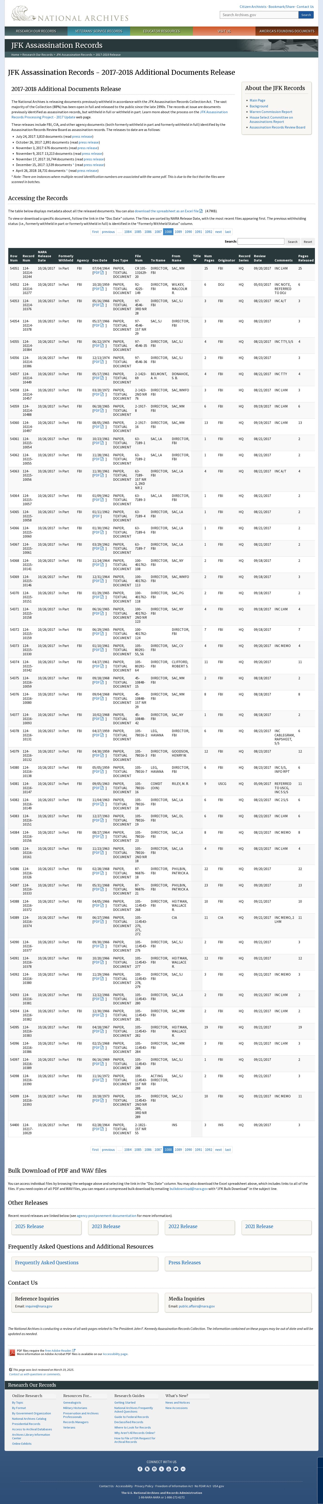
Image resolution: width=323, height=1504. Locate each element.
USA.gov (218, 1486)
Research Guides (129, 1395)
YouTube (168, 1469)
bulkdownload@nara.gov (189, 1188)
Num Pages (209, 258)
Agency (83, 260)
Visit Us (224, 31)
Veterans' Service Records (98, 31)
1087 (158, 231)
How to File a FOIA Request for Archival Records (134, 1440)
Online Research (27, 1395)
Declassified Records (128, 1422)
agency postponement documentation (106, 1215)
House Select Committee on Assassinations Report (271, 119)
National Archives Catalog (29, 1419)
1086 (148, 231)
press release (82, 136)
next (218, 231)
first (95, 231)
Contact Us (305, 6)
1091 (198, 231)
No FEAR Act (203, 1486)
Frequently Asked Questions (47, 1262)
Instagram (154, 1469)
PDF (97, 272)
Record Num (28, 258)
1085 (138, 231)
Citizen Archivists (253, 6)
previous (108, 231)
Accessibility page (115, 1354)
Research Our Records (36, 31)
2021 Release (259, 1226)
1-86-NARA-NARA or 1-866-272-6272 (162, 1497)
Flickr (183, 1469)
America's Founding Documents (287, 31)
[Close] (318, 1462)
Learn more (283, 1496)
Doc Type (120, 260)
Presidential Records (26, 1424)
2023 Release (106, 1226)
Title (197, 258)
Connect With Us (162, 1462)
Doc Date (99, 260)
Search (306, 15)
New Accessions (177, 1408)
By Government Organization (31, 1413)
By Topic (17, 1402)
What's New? (177, 1395)
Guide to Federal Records (131, 1417)
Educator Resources (161, 31)
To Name (158, 260)
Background (259, 106)
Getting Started (124, 1402)
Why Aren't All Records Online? (134, 1433)
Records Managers (76, 1422)
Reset (308, 242)
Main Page (257, 100)
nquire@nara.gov (39, 1306)
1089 (178, 231)
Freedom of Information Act (174, 1486)
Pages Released (306, 258)
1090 (188, 231)
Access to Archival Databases (32, 1429)
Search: (231, 241)
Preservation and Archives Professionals (81, 1415)
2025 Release (29, 1226)
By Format (19, 1408)
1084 (127, 231)
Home (15, 55)
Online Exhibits (22, 1444)
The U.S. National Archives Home (69, 13)
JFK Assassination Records (74, 55)
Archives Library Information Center (31, 1436)
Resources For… (77, 1395)
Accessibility (124, 1486)
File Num (139, 258)
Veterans (69, 1427)
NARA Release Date (44, 256)
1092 (208, 231)
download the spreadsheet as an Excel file (167, 211)
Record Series (244, 258)
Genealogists (72, 1402)
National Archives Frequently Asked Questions (133, 1409)
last (228, 231)
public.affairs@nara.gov (197, 1306)
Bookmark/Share (281, 6)
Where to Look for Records (132, 1427)
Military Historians (75, 1408)
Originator (226, 260)
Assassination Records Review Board (277, 127)
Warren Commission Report (271, 111)
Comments (284, 260)
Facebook (140, 1469)
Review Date (260, 258)
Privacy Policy (144, 1486)
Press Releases (184, 1262)
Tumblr (161, 1469)
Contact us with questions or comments (34, 1374)
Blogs (176, 1469)
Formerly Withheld (66, 258)
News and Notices (178, 1402)
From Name (176, 258)
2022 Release (182, 1226)
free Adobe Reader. (60, 1351)
